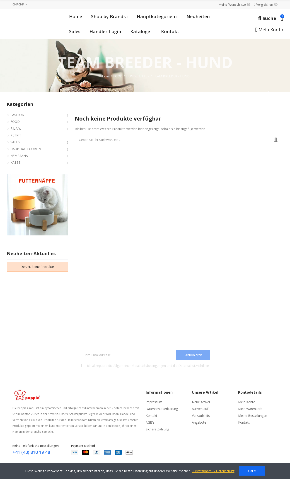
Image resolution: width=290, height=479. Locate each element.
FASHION (17, 115)
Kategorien (20, 104)
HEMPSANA (19, 155)
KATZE (15, 162)
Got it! (252, 471)
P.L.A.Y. (15, 128)
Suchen (276, 140)
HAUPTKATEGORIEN (25, 149)
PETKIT (15, 135)
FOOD (15, 121)
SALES (15, 142)
